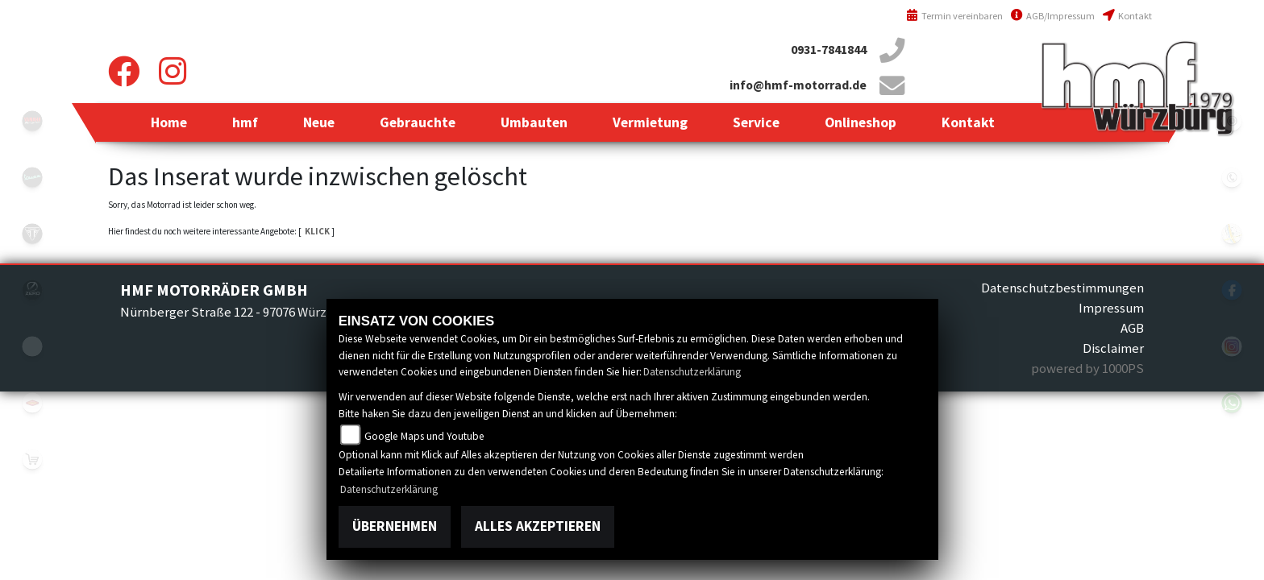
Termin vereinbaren (954, 16)
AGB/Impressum (1053, 16)
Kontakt (1127, 16)
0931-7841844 (829, 49)
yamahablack (32, 121)
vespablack (32, 177)
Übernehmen (394, 526)
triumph (32, 233)
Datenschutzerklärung (692, 372)
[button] (245, 122)
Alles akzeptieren (538, 526)
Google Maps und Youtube (424, 436)
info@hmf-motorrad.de (798, 85)
